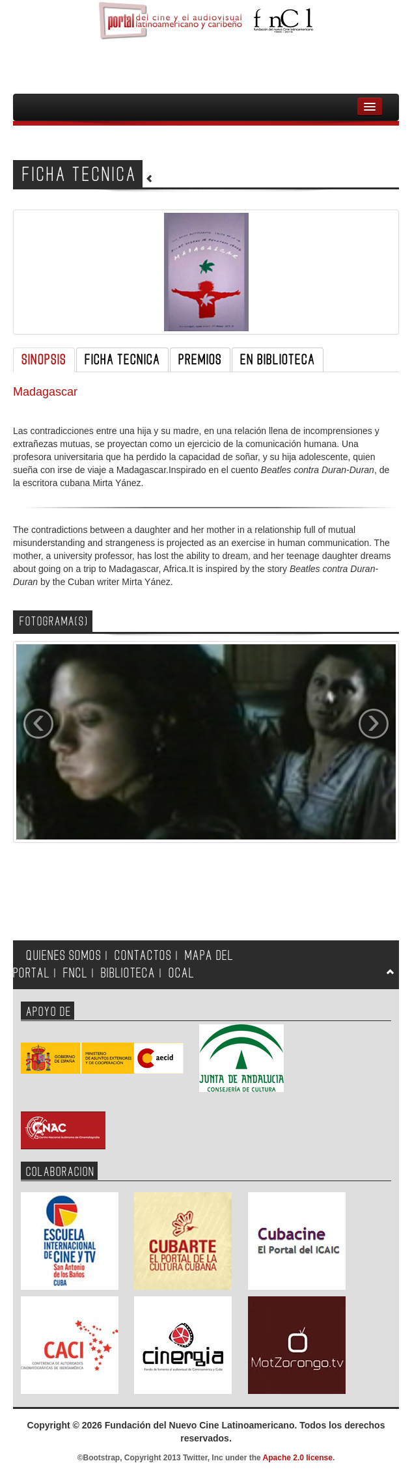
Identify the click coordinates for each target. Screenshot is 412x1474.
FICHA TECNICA (122, 360)
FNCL (75, 973)
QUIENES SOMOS (64, 955)
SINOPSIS (43, 360)
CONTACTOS (143, 955)
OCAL (182, 973)
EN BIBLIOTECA (277, 360)
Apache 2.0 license (298, 1457)
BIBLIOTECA (128, 973)
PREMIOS (200, 360)
